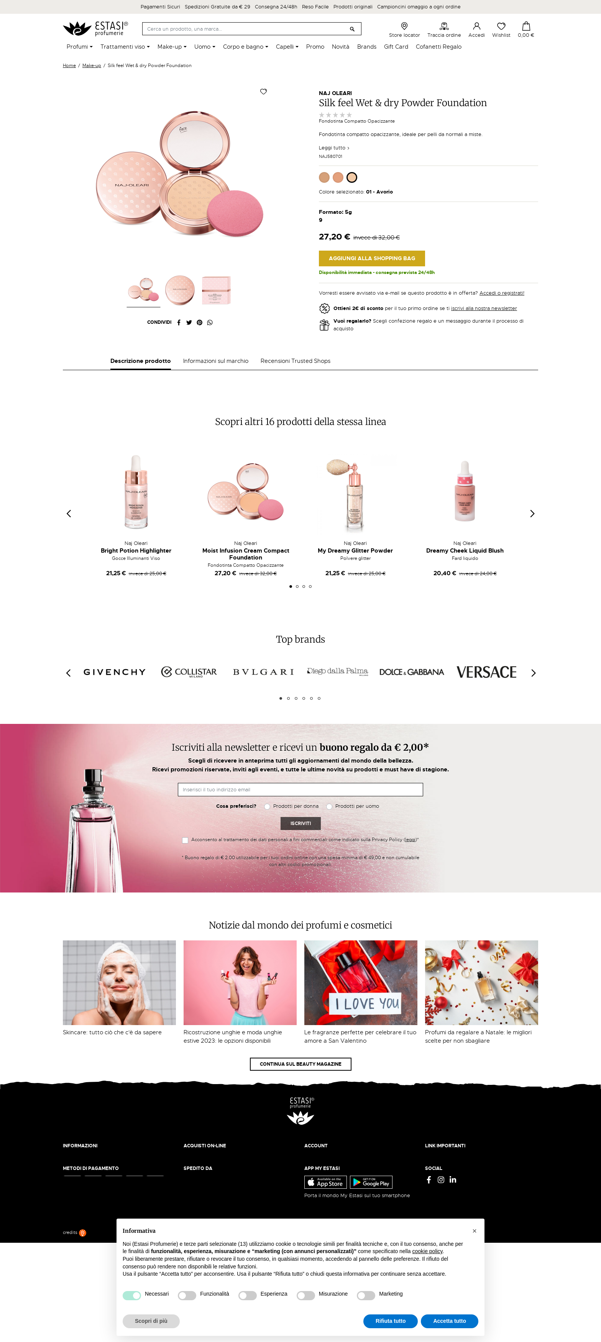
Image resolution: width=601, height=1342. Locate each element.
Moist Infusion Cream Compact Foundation (245, 576)
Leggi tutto (334, 147)
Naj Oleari (335, 93)
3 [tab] (303, 608)
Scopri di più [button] (151, 1321)
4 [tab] (310, 608)
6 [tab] (319, 720)
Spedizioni (196, 1178)
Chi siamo (74, 1178)
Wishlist (501, 29)
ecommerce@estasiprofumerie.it (101, 1252)
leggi (410, 861)
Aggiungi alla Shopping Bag (372, 258)
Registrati (315, 1193)
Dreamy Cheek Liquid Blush (465, 572)
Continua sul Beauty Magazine (301, 1086)
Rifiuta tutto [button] (391, 1321)
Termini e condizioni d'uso (456, 1186)
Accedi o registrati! (501, 293)
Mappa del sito (442, 1208)
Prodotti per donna (296, 828)
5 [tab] (311, 720)
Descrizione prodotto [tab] (140, 361)
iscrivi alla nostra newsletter (484, 308)
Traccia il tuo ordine (207, 1201)
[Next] (533, 695)
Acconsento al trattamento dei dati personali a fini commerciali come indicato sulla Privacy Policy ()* (305, 861)
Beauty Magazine (83, 1186)
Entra (310, 1186)
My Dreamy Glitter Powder (355, 572)
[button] (474, 1231)
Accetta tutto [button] (449, 1321)
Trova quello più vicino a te (97, 1273)
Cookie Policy (441, 1193)
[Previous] (68, 695)
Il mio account (320, 1178)
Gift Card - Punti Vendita (454, 1201)
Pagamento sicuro (205, 1193)
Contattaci (75, 1201)
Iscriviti (301, 845)
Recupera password (327, 1201)
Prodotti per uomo (357, 828)
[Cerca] (251, 28)
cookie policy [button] (427, 1251)
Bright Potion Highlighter (136, 572)
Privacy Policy (441, 1178)
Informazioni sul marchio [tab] (215, 361)
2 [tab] (297, 608)
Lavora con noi (80, 1193)
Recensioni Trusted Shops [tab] (295, 361)
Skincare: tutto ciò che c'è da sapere (112, 1054)
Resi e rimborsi (201, 1186)
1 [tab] (290, 608)
